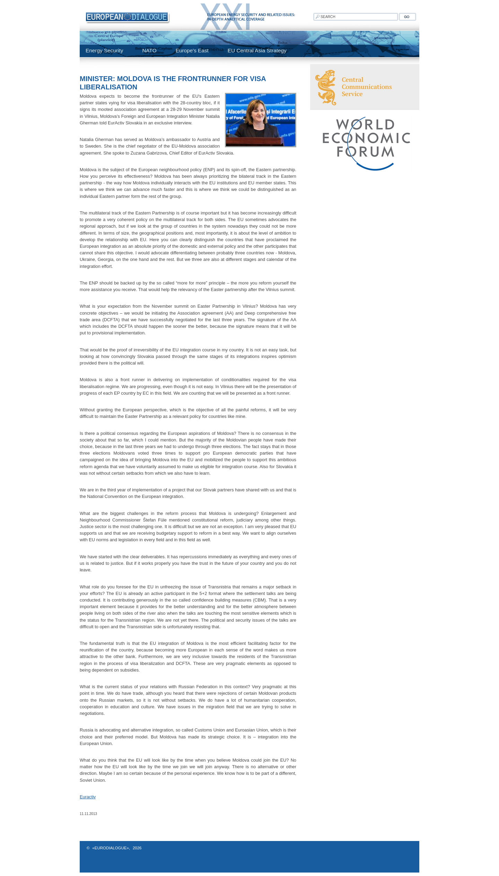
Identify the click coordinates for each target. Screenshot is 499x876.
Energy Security (104, 50)
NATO (149, 50)
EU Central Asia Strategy (257, 50)
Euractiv (88, 796)
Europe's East (192, 50)
